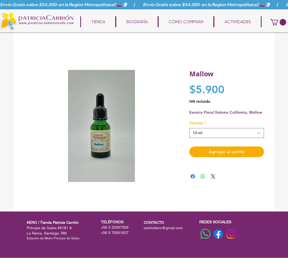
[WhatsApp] (205, 234)
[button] (278, 22)
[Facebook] (218, 234)
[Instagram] (231, 234)
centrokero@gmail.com (163, 228)
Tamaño (197, 123)
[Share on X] (213, 176)
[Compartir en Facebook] (193, 176)
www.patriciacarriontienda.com (147, 14)
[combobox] (226, 133)
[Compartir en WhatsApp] (203, 176)
